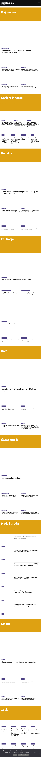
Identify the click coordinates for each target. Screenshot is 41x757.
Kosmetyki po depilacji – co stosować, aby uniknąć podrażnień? (26, 550)
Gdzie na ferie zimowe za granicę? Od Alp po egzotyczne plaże (20, 192)
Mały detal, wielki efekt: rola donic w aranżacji (11, 426)
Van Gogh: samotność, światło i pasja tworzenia (29, 682)
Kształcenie (4, 277)
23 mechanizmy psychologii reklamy (25, 138)
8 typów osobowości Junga (12, 478)
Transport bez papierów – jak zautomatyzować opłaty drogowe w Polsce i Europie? (20, 124)
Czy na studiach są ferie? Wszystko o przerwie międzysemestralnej (11, 340)
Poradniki (4, 726)
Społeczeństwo (5, 48)
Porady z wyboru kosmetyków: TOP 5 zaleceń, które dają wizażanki (26, 564)
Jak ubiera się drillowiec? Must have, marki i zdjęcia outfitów (26, 578)
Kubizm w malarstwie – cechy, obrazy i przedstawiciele (29, 699)
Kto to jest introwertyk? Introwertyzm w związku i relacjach (30, 87)
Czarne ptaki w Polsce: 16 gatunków (11, 324)
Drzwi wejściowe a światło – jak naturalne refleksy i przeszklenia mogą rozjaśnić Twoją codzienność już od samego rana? (30, 427)
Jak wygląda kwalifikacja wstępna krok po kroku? (6, 730)
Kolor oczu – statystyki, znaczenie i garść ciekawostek (25, 537)
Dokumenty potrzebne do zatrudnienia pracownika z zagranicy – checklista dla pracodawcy (15, 732)
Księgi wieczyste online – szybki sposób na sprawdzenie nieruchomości (25, 748)
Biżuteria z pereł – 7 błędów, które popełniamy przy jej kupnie (25, 605)
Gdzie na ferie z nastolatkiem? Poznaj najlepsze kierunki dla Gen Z (11, 211)
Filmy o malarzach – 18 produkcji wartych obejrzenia (10, 699)
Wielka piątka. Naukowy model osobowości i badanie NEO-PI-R (29, 70)
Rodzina (3, 189)
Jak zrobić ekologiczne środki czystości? (29, 409)
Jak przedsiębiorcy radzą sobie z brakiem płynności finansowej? (7, 123)
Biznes (3, 120)
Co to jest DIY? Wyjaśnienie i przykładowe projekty (19, 390)
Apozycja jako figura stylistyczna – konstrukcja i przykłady (30, 293)
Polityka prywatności (23, 754)
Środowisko (4, 321)
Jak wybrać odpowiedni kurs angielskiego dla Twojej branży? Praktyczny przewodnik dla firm (15, 140)
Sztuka (3, 659)
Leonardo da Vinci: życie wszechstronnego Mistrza (8, 682)
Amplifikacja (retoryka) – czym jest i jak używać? (11, 293)
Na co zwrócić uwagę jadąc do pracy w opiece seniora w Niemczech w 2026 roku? (5, 139)
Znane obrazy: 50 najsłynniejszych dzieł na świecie (19, 663)
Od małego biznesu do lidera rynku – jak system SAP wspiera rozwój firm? (35, 139)
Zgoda (15, 754)
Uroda (3, 546)
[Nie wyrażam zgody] (39, 753)
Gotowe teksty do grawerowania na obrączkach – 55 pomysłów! (25, 591)
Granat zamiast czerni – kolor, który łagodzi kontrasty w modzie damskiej (35, 731)
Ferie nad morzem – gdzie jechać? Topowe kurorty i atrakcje (30, 211)
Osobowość (4, 67)
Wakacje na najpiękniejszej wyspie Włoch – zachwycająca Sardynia (25, 731)
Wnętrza (4, 386)
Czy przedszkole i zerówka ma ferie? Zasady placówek (29, 340)
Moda (3, 586)
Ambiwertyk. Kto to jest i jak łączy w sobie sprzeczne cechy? (11, 70)
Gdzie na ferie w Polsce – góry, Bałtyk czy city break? (29, 229)
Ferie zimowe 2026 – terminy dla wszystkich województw (16, 279)
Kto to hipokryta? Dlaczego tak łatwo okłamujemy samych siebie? (10, 87)
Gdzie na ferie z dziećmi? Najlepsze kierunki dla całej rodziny (11, 229)
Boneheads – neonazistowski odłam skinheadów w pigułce (16, 51)
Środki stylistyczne (6, 290)
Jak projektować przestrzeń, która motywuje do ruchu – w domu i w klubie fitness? (33, 124)
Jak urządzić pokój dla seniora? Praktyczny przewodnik (10, 409)
